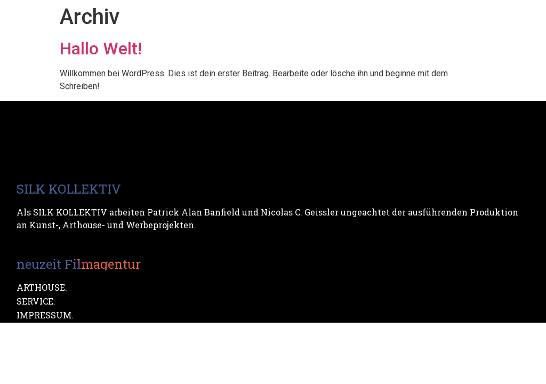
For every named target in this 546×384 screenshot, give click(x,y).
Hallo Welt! (101, 48)
